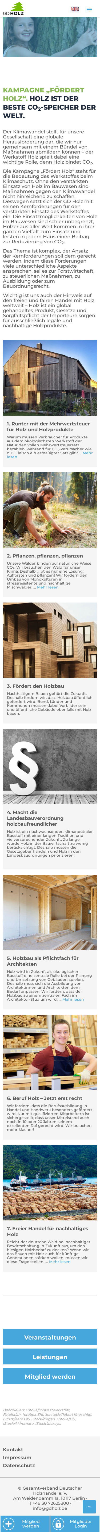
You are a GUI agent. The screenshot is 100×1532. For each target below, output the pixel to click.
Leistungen (50, 1357)
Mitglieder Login (72, 1524)
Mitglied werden (50, 1376)
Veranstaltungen (50, 1337)
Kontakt (13, 1450)
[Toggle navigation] (89, 9)
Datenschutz (19, 1465)
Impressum (17, 1458)
